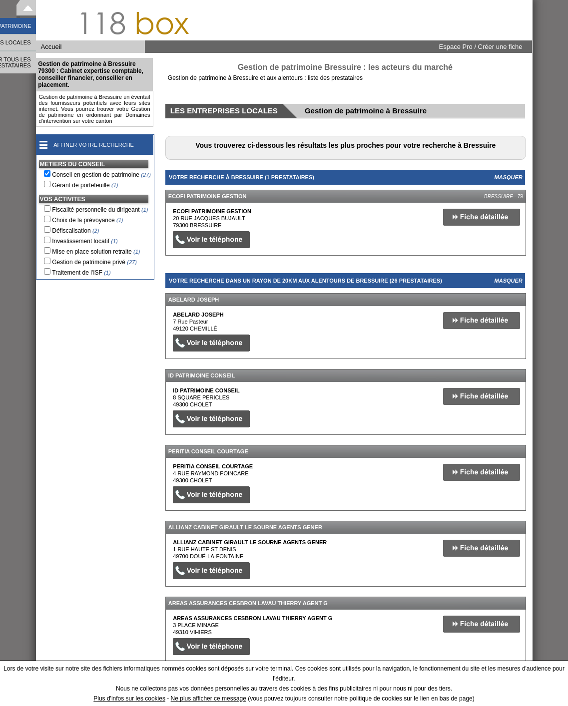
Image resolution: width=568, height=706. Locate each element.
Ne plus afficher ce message (208, 698)
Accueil (51, 46)
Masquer (509, 177)
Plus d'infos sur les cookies (129, 698)
